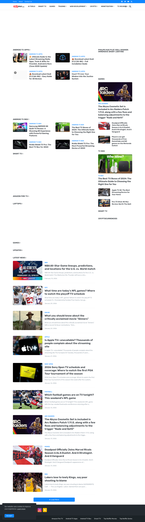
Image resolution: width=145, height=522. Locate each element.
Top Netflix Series (126, 519)
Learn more (21, 509)
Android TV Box (85, 519)
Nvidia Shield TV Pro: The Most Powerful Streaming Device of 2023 (83, 145)
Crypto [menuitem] (93, 6)
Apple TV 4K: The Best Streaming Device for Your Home (121, 192)
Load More (54, 500)
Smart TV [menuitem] (42, 6)
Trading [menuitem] (61, 6)
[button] (125, 6)
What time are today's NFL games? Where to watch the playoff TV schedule (70, 292)
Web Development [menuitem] (78, 6)
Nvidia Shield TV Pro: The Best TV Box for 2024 (40, 146)
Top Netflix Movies (110, 519)
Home (15, 1)
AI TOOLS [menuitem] (31, 6)
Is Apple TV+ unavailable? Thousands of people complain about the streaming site (69, 343)
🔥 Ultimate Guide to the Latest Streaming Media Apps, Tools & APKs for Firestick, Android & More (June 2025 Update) (40, 61)
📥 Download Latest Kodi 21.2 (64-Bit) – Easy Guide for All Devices (40, 76)
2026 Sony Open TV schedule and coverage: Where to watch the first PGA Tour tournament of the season (69, 370)
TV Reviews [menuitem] (122, 6)
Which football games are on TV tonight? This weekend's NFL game (69, 396)
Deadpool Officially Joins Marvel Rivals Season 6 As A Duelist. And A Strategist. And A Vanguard (69, 453)
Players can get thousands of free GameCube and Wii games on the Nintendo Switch (121, 141)
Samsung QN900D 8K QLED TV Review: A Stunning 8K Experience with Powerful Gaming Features (39, 131)
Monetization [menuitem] (107, 6)
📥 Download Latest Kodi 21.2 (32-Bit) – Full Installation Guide (83, 61)
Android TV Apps (71, 519)
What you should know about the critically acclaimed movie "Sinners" (67, 317)
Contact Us (28, 1)
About (21, 1)
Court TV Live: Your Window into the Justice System (82, 76)
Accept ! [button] (9, 516)
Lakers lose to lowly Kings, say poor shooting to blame (66, 479)
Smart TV (97, 519)
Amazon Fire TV (57, 519)
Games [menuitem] (52, 6)
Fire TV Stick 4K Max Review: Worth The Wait (121, 203)
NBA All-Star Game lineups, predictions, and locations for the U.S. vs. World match (70, 267)
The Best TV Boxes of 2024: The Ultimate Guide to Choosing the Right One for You (83, 131)
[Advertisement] (72, 27)
